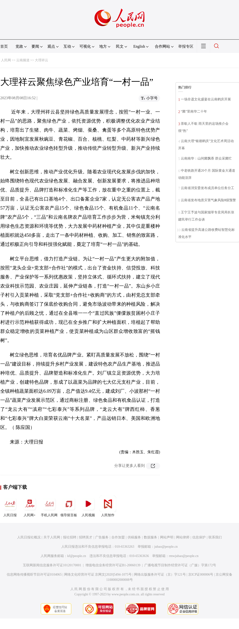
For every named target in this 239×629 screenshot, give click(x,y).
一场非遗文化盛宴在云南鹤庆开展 (206, 99)
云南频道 (23, 60)
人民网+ (29, 506)
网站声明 (166, 537)
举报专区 (185, 46)
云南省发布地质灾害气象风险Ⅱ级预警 (208, 200)
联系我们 (215, 537)
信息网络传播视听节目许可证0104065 (34, 574)
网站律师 (182, 537)
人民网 (6, 60)
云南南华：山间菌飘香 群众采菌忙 (206, 158)
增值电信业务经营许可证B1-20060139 (112, 565)
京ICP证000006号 (200, 574)
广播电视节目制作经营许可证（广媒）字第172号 (180, 565)
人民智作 (107, 506)
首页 (4, 46)
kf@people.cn (76, 556)
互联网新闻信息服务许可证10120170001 (52, 565)
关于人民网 (51, 537)
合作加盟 (118, 537)
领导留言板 (68, 506)
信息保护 (199, 537)
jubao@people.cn (166, 546)
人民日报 (10, 506)
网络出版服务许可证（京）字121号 (160, 574)
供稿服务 (134, 537)
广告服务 (102, 537)
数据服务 (150, 537)
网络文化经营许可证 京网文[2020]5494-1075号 (98, 574)
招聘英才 (85, 537)
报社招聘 (69, 537)
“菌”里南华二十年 (194, 111)
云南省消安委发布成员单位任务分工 (207, 188)
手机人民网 (49, 506)
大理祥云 (41, 60)
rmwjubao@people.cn (183, 556)
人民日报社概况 (29, 537)
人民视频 (88, 506)
